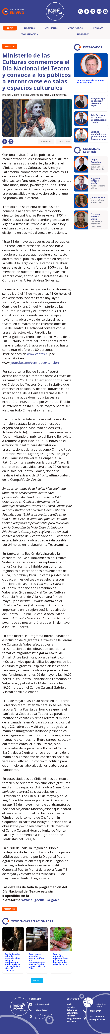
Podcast (98, 28)
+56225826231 (42, 1009)
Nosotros (83, 34)
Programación (29, 34)
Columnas (51, 28)
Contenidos (75, 28)
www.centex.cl (37, 354)
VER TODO (37, 980)
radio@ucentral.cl (43, 1004)
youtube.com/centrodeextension (34, 362)
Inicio (9, 28)
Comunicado (46, 141)
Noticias (29, 28)
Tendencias (9, 46)
